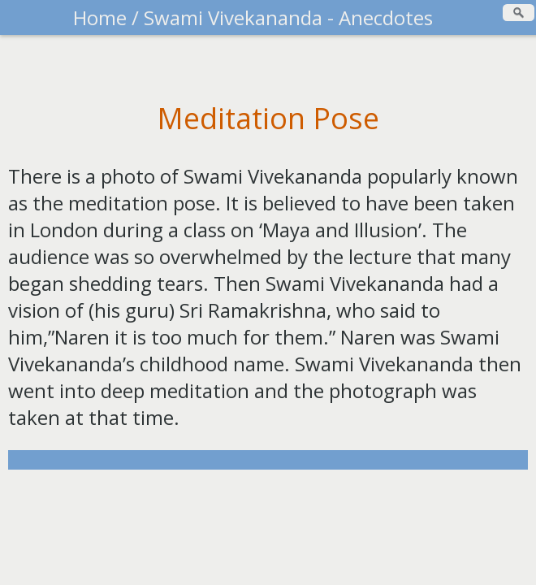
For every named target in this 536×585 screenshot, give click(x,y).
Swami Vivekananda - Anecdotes (288, 17)
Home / (108, 17)
